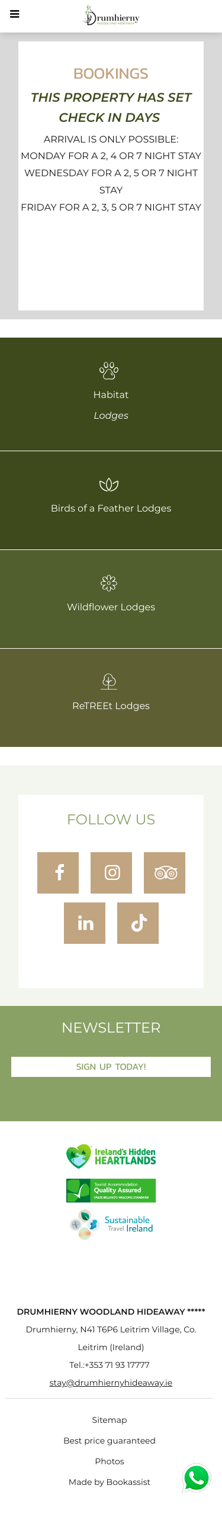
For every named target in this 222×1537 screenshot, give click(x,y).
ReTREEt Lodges (111, 691)
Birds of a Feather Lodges (111, 494)
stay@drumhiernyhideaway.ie (111, 1383)
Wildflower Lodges (111, 593)
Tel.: (109, 1365)
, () (110, 1339)
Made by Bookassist (109, 1482)
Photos (109, 1462)
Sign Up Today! (111, 1066)
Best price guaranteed (109, 1441)
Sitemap (109, 1420)
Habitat (110, 391)
